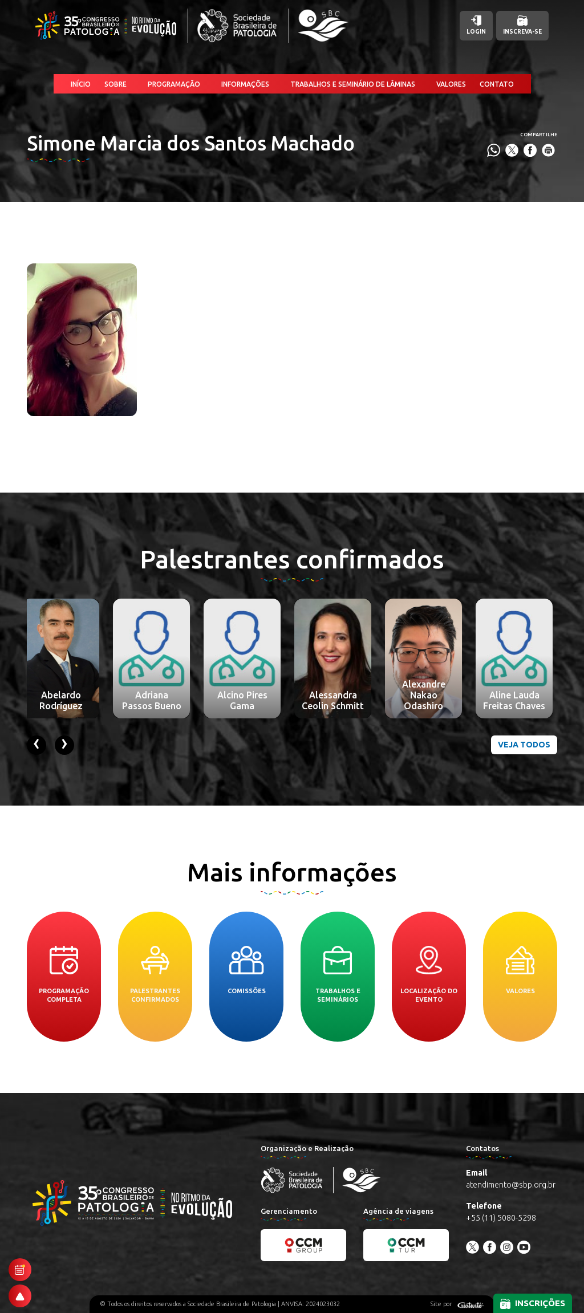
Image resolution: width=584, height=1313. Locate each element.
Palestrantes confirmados (155, 974)
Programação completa (64, 974)
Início (81, 84)
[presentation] (36, 745)
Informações (245, 84)
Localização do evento (428, 974)
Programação (174, 84)
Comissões (247, 970)
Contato (497, 84)
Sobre (115, 84)
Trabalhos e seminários (337, 974)
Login (476, 25)
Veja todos (524, 744)
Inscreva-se (522, 25)
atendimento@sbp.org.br (510, 1184)
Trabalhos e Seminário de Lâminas (352, 84)
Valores (451, 84)
